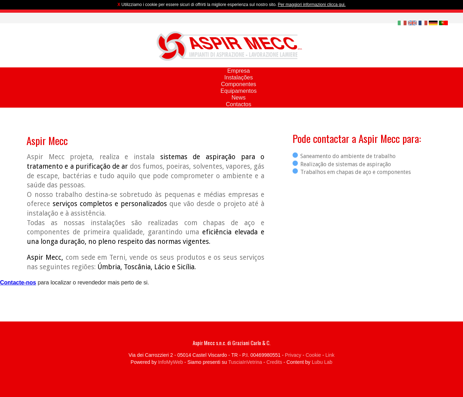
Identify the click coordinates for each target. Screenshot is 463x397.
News (239, 98)
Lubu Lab (322, 362)
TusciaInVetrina (245, 362)
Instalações (238, 77)
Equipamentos (239, 91)
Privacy (293, 355)
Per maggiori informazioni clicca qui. (311, 4)
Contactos (238, 104)
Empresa (238, 71)
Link (330, 355)
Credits (274, 362)
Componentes (238, 84)
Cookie (313, 355)
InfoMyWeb (170, 362)
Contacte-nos (18, 282)
